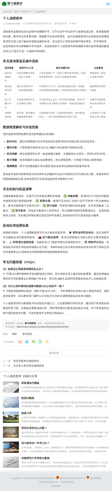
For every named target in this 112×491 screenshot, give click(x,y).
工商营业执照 (67, 482)
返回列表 (54, 353)
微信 (33, 341)
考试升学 (25, 11)
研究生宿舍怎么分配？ (34, 428)
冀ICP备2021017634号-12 (71, 478)
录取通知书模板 (30, 383)
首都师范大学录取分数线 (35, 458)
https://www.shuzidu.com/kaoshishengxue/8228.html (43, 326)
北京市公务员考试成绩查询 (28, 365)
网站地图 (56, 486)
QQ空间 (47, 341)
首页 (16, 11)
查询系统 (27, 334)
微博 (20, 341)
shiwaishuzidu (13, 23)
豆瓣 (40, 341)
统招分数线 (27, 398)
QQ (26, 341)
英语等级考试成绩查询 (26, 361)
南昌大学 (26, 413)
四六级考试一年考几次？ (35, 443)
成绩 (14, 334)
